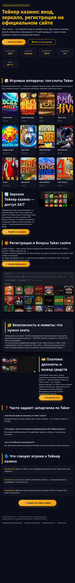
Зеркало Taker (61, 523)
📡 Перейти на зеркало (16, 232)
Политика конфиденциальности (12, 523)
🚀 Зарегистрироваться (16, 264)
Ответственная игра (48, 523)
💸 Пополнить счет (51, 397)
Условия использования (32, 523)
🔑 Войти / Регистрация (41, 42)
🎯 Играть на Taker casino (37, 503)
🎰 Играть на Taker (14, 42)
